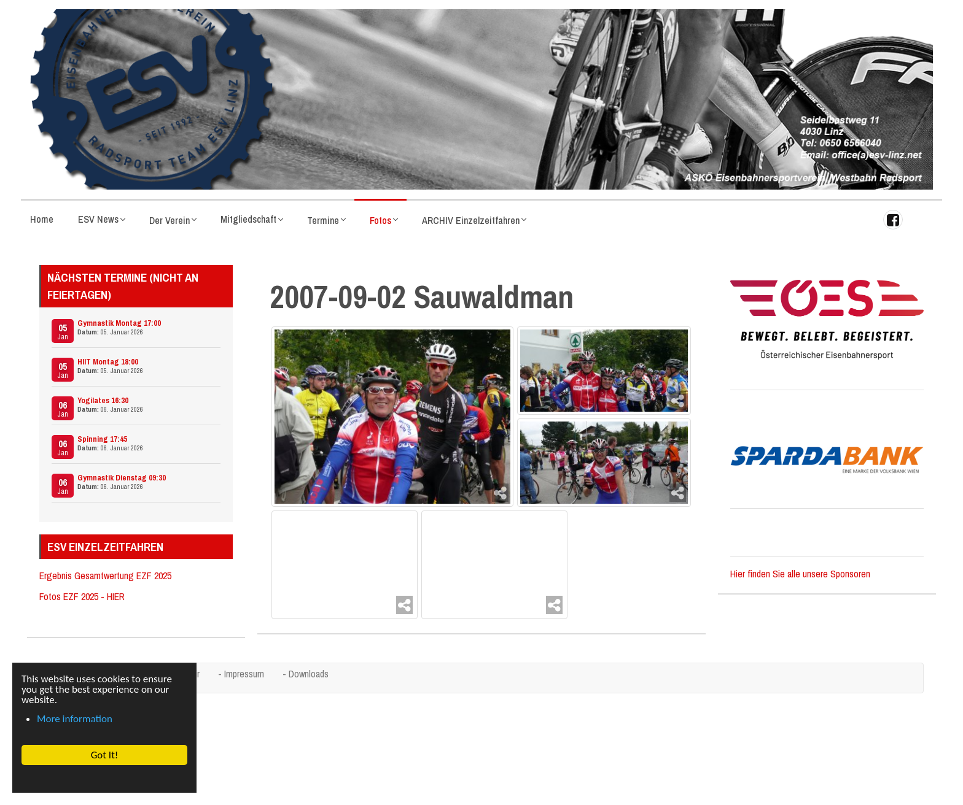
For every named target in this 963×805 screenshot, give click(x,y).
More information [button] (74, 718)
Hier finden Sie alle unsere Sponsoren (800, 573)
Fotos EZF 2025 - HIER (82, 596)
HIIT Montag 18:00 (107, 361)
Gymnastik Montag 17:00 (119, 323)
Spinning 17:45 (102, 439)
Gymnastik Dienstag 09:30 (121, 477)
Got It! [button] (104, 755)
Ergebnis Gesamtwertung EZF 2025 (105, 575)
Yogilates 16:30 (102, 400)
